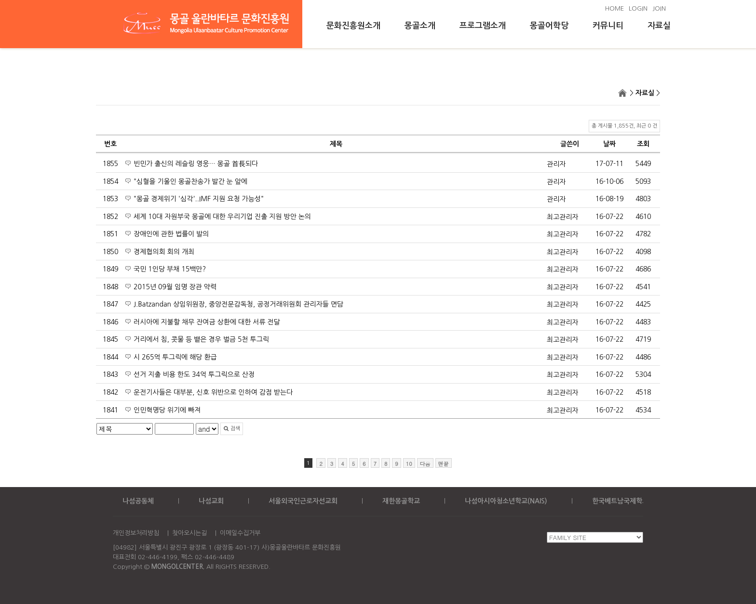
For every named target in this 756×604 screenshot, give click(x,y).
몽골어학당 (549, 26)
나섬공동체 (138, 501)
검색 (231, 428)
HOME (614, 8)
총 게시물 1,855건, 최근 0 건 (624, 126)
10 (409, 463)
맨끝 (443, 463)
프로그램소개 (482, 26)
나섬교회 (211, 501)
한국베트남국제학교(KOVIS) (632, 501)
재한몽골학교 (401, 501)
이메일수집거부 (240, 533)
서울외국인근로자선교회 (303, 501)
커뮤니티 (608, 26)
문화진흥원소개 (353, 26)
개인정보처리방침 (136, 533)
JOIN (659, 8)
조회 (643, 144)
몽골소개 (420, 26)
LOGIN (638, 8)
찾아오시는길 (189, 533)
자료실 (659, 26)
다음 (425, 463)
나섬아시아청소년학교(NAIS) (506, 501)
